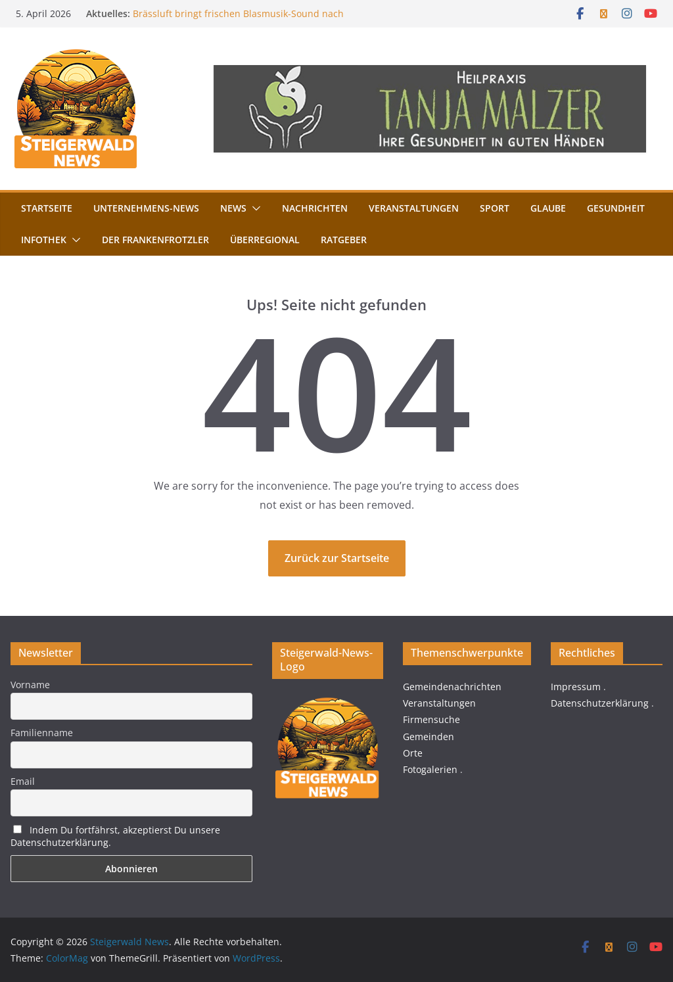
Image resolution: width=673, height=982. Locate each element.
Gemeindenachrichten (452, 686)
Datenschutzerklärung (600, 703)
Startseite (46, 208)
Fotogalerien (430, 769)
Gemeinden (428, 736)
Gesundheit (616, 208)
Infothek (43, 239)
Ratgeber (344, 239)
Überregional (265, 239)
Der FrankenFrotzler (155, 239)
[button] (253, 208)
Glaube (548, 208)
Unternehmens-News (146, 208)
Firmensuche (431, 719)
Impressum (576, 686)
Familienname (42, 732)
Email (23, 781)
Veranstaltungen (414, 208)
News (233, 208)
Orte (413, 753)
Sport (494, 208)
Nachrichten (315, 208)
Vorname (30, 684)
